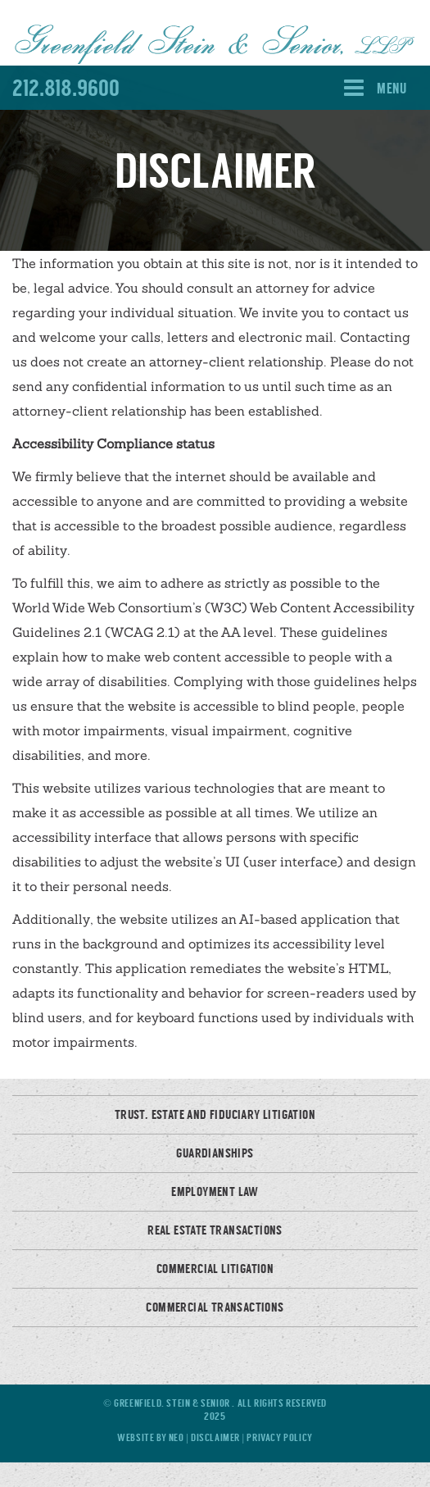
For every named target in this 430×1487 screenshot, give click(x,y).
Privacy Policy (279, 1437)
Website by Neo (150, 1437)
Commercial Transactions (214, 1307)
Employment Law (215, 1192)
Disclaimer (216, 1437)
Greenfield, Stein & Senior (173, 1402)
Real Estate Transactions (215, 1230)
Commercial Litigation (215, 1269)
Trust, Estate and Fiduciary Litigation (215, 1115)
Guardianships (214, 1153)
